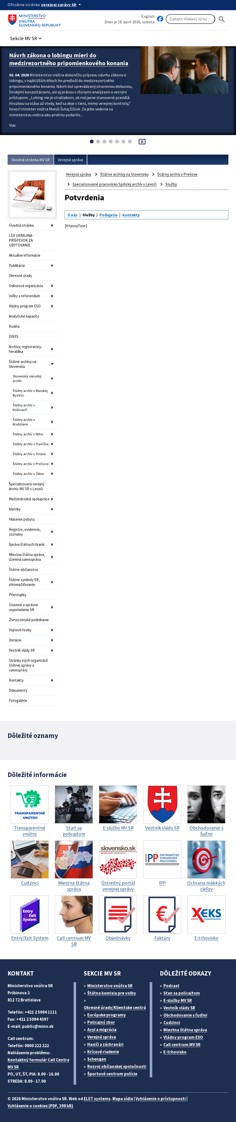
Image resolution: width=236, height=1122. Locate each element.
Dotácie (15, 640)
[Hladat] (221, 19)
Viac (12, 125)
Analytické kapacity (24, 316)
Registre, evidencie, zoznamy (25, 532)
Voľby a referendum (24, 295)
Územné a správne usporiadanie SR (23, 607)
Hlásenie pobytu (22, 519)
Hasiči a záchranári (105, 1044)
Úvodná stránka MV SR (30, 159)
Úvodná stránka (21, 225)
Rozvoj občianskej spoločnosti (116, 1066)
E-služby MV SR (177, 1000)
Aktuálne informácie (24, 255)
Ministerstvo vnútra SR (109, 985)
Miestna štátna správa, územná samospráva (27, 557)
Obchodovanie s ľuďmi (185, 1015)
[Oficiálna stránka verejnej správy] (62, 5)
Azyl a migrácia (101, 1029)
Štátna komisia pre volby (111, 993)
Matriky (15, 509)
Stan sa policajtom (181, 993)
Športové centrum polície (112, 1074)
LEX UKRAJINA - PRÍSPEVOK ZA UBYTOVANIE (21, 240)
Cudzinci (171, 1022)
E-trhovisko (175, 1052)
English (148, 16)
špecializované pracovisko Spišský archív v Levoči (115, 184)
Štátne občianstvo (23, 569)
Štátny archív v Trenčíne (31, 444)
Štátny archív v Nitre (28, 434)
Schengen (96, 1059)
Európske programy (106, 1015)
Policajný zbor (101, 1022)
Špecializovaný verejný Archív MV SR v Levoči (26, 486)
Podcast (171, 985)
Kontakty (16, 680)
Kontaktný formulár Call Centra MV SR (38, 1063)
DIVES (14, 336)
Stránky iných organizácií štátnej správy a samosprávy (28, 665)
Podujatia (108, 214)
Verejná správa (70, 159)
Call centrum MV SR (181, 1044)
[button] (26, 37)
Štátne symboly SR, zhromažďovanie (24, 582)
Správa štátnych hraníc (27, 544)
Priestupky (17, 594)
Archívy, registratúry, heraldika (25, 349)
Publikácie (17, 265)
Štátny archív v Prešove (31, 463)
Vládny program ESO (25, 306)
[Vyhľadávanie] (190, 19)
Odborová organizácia (26, 285)
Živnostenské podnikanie (29, 619)
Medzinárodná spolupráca (29, 499)
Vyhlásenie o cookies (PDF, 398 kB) (40, 1106)
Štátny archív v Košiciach (24, 407)
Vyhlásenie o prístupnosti (161, 1098)
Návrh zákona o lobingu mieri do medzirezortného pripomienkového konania (68, 59)
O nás (73, 214)
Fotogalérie (18, 700)
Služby (171, 184)
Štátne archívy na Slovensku (22, 364)
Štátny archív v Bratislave (24, 421)
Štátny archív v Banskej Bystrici (30, 393)
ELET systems (97, 1098)
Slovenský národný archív (27, 378)
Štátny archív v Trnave (29, 454)
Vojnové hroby (20, 630)
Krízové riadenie (103, 1051)
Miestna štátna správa (185, 1030)
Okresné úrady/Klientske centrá (115, 1007)
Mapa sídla (122, 1098)
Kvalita (14, 326)
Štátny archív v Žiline (28, 473)
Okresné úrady (20, 275)
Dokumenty (18, 690)
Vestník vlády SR (22, 650)
